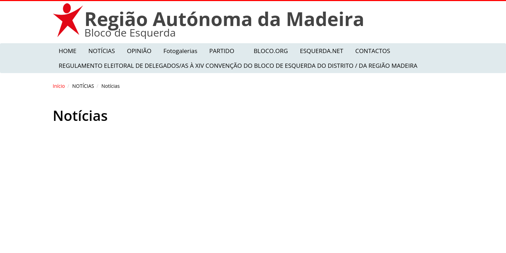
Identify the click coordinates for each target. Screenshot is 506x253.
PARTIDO (221, 51)
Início (59, 86)
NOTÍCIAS (102, 51)
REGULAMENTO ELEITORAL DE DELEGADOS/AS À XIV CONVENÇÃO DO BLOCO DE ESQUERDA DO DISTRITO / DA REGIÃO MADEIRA (238, 65)
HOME (68, 51)
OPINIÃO (139, 51)
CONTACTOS (372, 51)
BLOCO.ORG (271, 51)
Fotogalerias (180, 51)
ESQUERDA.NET (321, 51)
